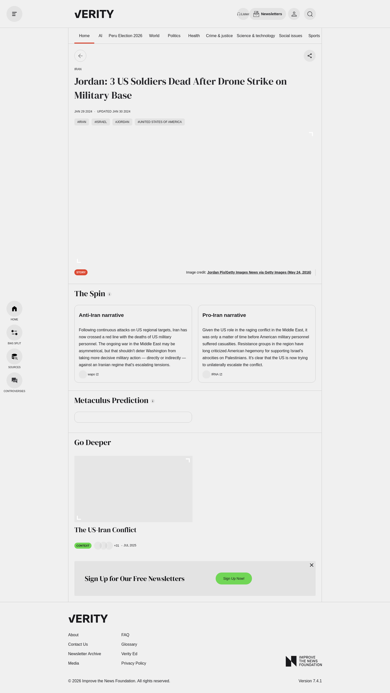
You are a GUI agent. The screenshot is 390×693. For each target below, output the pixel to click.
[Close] (312, 565)
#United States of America (160, 122)
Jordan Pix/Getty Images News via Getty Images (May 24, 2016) (259, 272)
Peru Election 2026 (125, 36)
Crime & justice (219, 36)
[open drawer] (14, 14)
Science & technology (256, 36)
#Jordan (122, 122)
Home (84, 36)
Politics (174, 36)
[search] (310, 14)
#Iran (81, 122)
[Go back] (80, 56)
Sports (314, 36)
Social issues (290, 36)
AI (100, 36)
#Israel (101, 122)
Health (194, 36)
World (154, 36)
